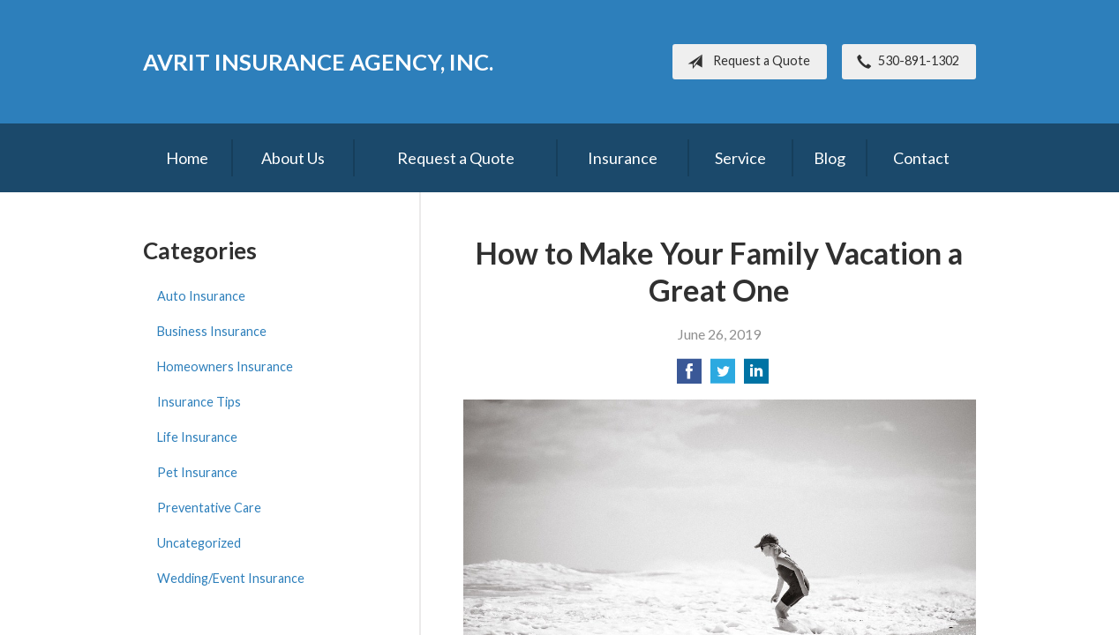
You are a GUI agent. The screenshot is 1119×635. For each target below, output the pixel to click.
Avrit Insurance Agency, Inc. (318, 62)
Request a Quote (745, 61)
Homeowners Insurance (225, 366)
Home (187, 158)
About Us (293, 158)
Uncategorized (199, 542)
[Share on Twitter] (722, 376)
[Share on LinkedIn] (756, 376)
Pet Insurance (197, 472)
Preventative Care (209, 507)
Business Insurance (212, 331)
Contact (921, 158)
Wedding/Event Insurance (230, 578)
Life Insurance (197, 437)
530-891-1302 (904, 61)
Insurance (622, 158)
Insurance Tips (199, 401)
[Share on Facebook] (689, 376)
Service (740, 158)
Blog (829, 158)
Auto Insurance (201, 295)
